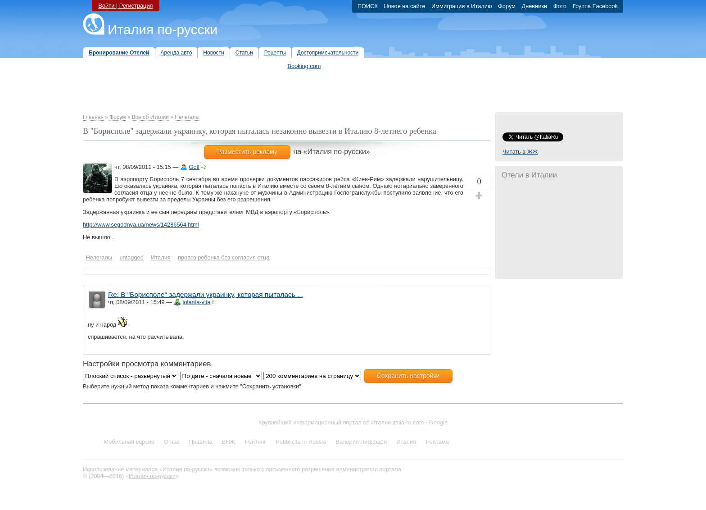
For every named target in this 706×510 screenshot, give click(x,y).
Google (438, 422)
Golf (194, 167)
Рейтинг (255, 441)
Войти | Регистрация (125, 5)
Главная (93, 117)
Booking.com (304, 66)
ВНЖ (228, 441)
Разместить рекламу (247, 151)
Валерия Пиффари (361, 441)
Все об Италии (150, 117)
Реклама (436, 441)
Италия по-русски (162, 29)
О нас (171, 441)
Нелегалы (187, 117)
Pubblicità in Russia (301, 441)
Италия (406, 441)
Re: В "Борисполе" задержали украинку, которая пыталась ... (205, 294)
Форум (117, 117)
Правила (201, 441)
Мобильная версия (129, 441)
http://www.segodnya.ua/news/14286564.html (141, 224)
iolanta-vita (197, 302)
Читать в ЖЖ (520, 151)
